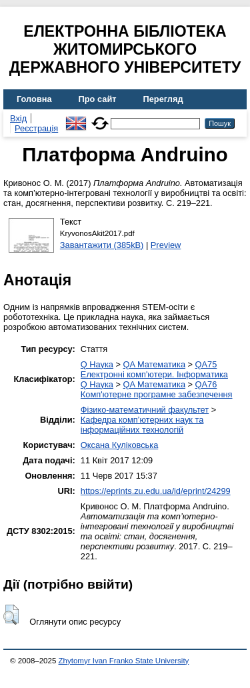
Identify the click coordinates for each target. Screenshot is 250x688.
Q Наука (97, 364)
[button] (11, 615)
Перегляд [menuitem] (163, 99)
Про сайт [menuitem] (98, 99)
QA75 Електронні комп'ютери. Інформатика (154, 369)
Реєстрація (36, 128)
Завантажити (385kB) (102, 245)
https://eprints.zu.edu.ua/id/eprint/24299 (156, 491)
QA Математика (154, 364)
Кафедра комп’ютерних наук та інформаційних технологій (142, 425)
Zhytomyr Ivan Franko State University (124, 661)
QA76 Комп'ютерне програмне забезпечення (157, 389)
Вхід (18, 118)
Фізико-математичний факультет (145, 410)
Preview (166, 245)
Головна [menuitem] (34, 99)
